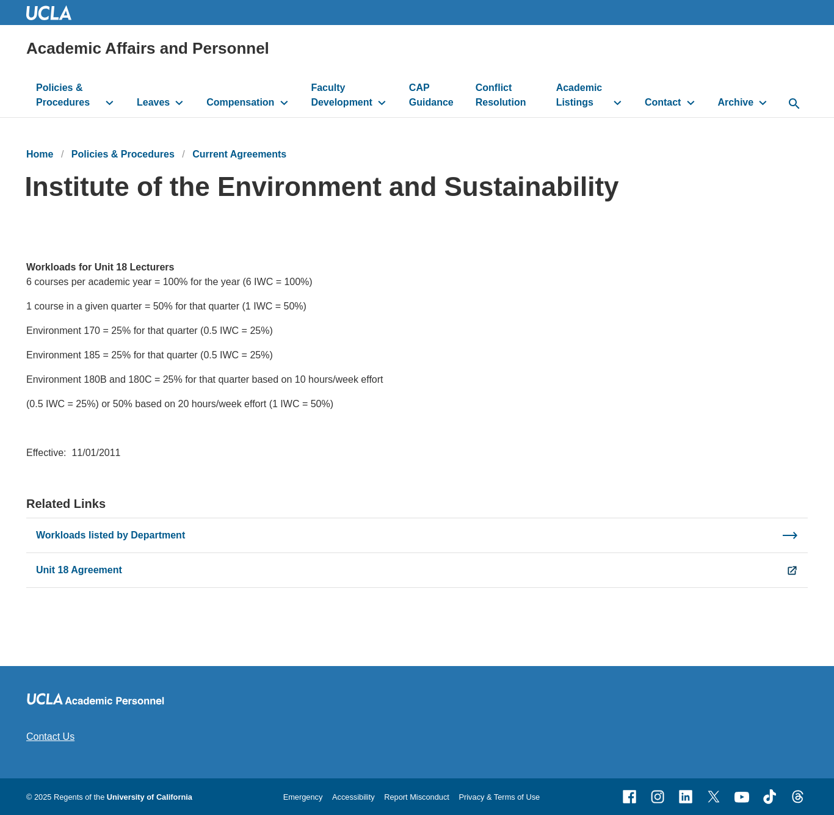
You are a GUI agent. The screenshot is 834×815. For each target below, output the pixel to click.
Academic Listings (579, 94)
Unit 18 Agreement (79, 570)
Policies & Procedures (63, 94)
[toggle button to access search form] (794, 104)
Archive (735, 102)
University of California (149, 797)
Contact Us (50, 736)
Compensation (240, 102)
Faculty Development (341, 94)
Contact (663, 102)
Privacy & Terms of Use (499, 797)
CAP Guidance (431, 94)
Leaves (153, 102)
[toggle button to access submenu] (109, 102)
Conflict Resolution (501, 94)
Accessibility (353, 797)
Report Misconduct (416, 797)
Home (39, 154)
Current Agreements (239, 154)
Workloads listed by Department (110, 535)
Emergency (303, 797)
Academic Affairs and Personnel (147, 48)
